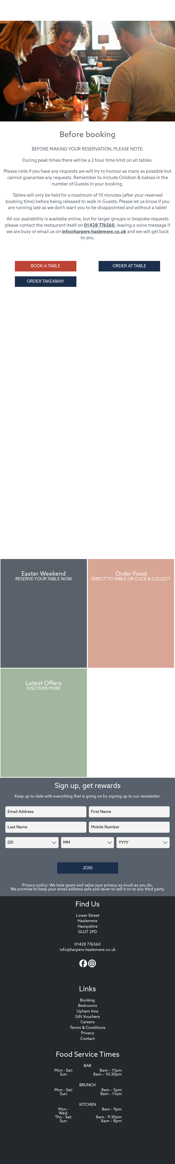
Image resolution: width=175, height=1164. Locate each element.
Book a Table (45, 266)
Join (87, 867)
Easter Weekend (43, 574)
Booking (87, 1000)
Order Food (131, 574)
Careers (88, 1022)
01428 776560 (99, 225)
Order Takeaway (45, 282)
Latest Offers (44, 684)
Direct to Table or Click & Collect (131, 579)
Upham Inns (87, 1011)
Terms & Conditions (87, 1028)
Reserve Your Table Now (43, 579)
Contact (87, 1039)
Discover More (44, 689)
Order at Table (129, 266)
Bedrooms (87, 1006)
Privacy (87, 1033)
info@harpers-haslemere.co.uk (94, 232)
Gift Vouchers (87, 1017)
